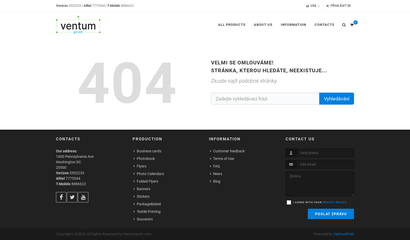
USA (313, 5)
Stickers (143, 196)
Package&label (149, 204)
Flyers (141, 166)
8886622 (127, 6)
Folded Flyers (147, 181)
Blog (216, 181)
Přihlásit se (338, 5)
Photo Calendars (150, 174)
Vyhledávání (336, 98)
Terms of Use (223, 159)
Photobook (146, 159)
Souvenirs (145, 219)
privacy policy (334, 202)
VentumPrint (343, 234)
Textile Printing (149, 211)
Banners (143, 189)
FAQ (216, 166)
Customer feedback (229, 151)
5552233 (75, 6)
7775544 (98, 6)
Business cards (149, 151)
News (217, 174)
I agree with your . (320, 202)
